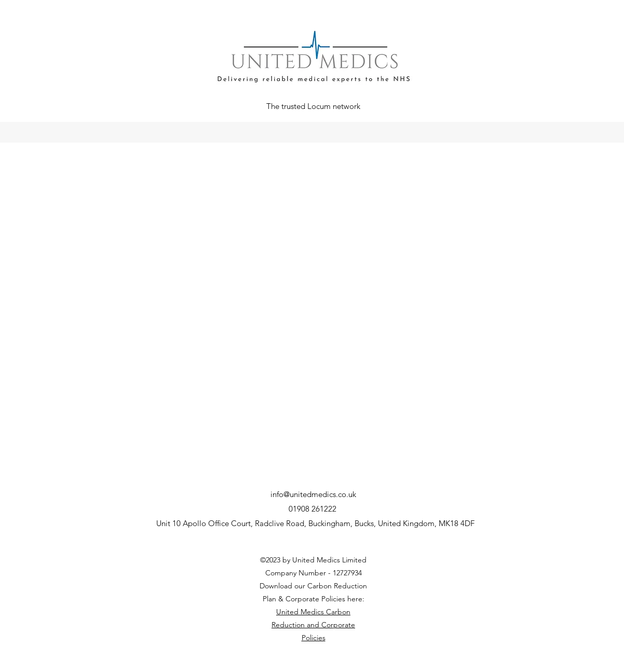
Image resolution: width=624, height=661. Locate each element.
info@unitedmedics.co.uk (313, 494)
